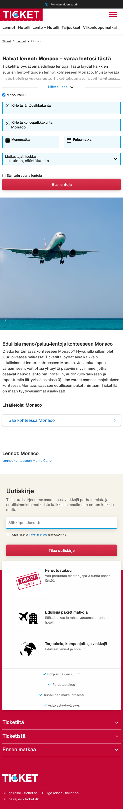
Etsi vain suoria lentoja (22, 175)
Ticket (6, 41)
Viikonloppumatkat (100, 27)
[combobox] (64, 110)
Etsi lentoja (62, 184)
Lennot (8, 27)
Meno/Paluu (14, 95)
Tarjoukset (71, 27)
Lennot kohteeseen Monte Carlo (27, 460)
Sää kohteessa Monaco (32, 420)
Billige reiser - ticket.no (60, 793)
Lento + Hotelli (45, 27)
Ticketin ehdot (38, 534)
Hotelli (24, 27)
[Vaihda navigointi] (113, 14)
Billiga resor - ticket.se (20, 793)
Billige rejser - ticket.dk (20, 799)
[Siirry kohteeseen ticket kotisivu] (21, 14)
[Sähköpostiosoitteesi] (61, 523)
